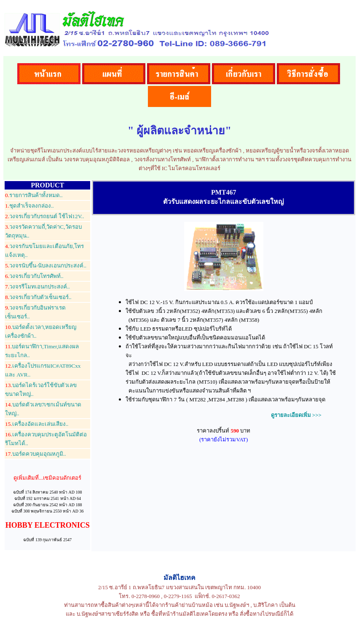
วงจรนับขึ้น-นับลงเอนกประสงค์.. (45, 265)
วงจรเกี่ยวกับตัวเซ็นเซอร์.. (38, 297)
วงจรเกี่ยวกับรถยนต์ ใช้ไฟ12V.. (44, 216)
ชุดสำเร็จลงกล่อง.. (29, 206)
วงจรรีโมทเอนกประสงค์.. (37, 286)
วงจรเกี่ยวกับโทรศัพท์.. (34, 276)
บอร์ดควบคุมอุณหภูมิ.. (35, 454)
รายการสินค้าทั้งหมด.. (34, 195)
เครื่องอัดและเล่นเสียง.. (36, 424)
